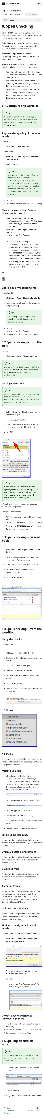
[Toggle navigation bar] (3, 3)
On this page (8, 20)
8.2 (38, 564)
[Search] (39, 3)
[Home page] (4, 10)
